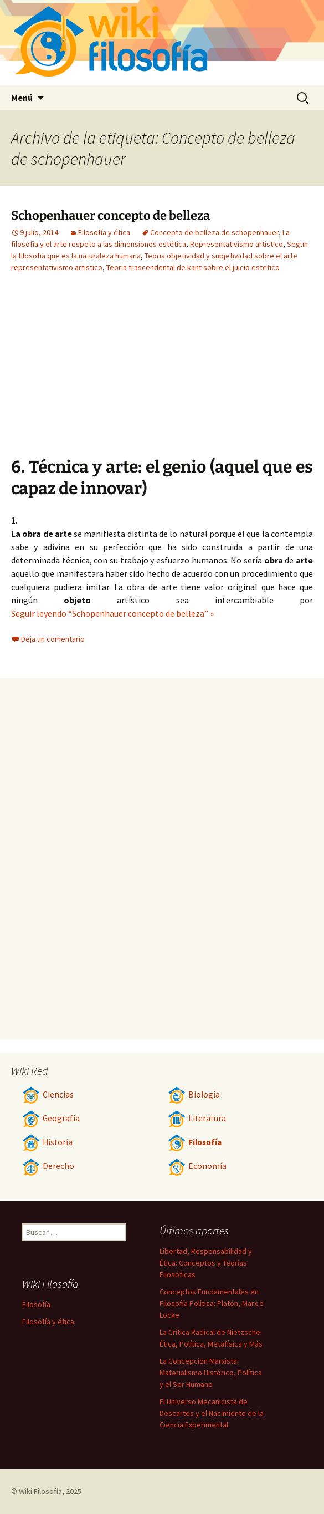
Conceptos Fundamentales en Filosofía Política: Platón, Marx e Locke (212, 1303)
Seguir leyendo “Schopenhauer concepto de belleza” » (112, 613)
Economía (197, 1166)
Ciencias (48, 1094)
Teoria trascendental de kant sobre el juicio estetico (193, 267)
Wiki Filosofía (40, 1491)
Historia (47, 1142)
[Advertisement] (214, 373)
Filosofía (195, 1142)
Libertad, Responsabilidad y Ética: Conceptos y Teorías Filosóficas (206, 1262)
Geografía (51, 1118)
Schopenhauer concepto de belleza (110, 215)
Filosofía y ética (104, 232)
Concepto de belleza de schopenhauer (214, 232)
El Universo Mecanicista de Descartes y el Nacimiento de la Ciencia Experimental (212, 1413)
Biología (194, 1094)
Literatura (197, 1118)
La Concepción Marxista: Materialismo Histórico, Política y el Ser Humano (211, 1372)
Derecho (48, 1166)
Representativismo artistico (236, 244)
